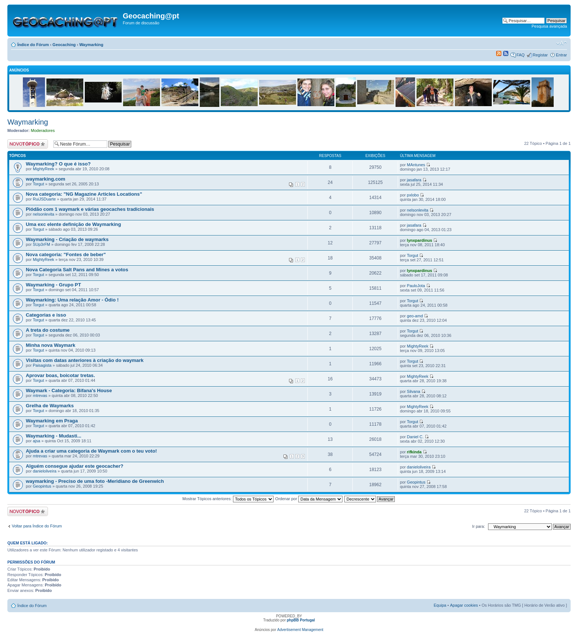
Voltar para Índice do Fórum (37, 526)
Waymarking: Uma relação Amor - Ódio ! (72, 300)
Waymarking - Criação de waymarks (67, 239)
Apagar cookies (464, 605)
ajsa (36, 441)
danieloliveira (44, 471)
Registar (540, 55)
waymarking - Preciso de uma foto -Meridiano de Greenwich (95, 481)
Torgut (38, 184)
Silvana (413, 391)
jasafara (414, 180)
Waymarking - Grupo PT (53, 284)
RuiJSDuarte (44, 199)
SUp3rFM (41, 244)
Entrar (561, 55)
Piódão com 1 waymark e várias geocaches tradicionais (90, 209)
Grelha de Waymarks (50, 405)
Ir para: (478, 526)
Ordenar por (308, 498)
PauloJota (416, 285)
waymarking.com (45, 179)
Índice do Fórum (33, 44)
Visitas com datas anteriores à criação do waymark (84, 360)
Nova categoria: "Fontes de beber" (66, 254)
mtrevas (40, 395)
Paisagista (42, 365)
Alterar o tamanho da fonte (561, 43)
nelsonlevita (43, 214)
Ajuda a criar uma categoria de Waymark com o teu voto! (91, 451)
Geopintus (42, 486)
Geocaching (64, 44)
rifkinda (414, 452)
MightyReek (43, 169)
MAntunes (416, 165)
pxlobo (413, 195)
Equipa (440, 605)
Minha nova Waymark (50, 345)
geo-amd (415, 316)
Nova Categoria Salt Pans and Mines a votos (77, 269)
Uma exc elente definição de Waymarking (73, 224)
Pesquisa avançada (549, 26)
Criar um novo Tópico (28, 144)
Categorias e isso (46, 315)
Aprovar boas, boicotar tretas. (60, 375)
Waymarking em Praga (52, 420)
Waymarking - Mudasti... (53, 436)
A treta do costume (48, 330)
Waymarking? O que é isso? (58, 164)
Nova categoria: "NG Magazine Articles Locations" (84, 194)
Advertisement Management (300, 630)
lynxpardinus (419, 240)
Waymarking (91, 44)
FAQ (520, 55)
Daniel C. (415, 437)
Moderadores (43, 130)
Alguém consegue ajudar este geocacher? (74, 466)
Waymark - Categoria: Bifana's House (69, 390)
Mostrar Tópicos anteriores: (228, 498)
